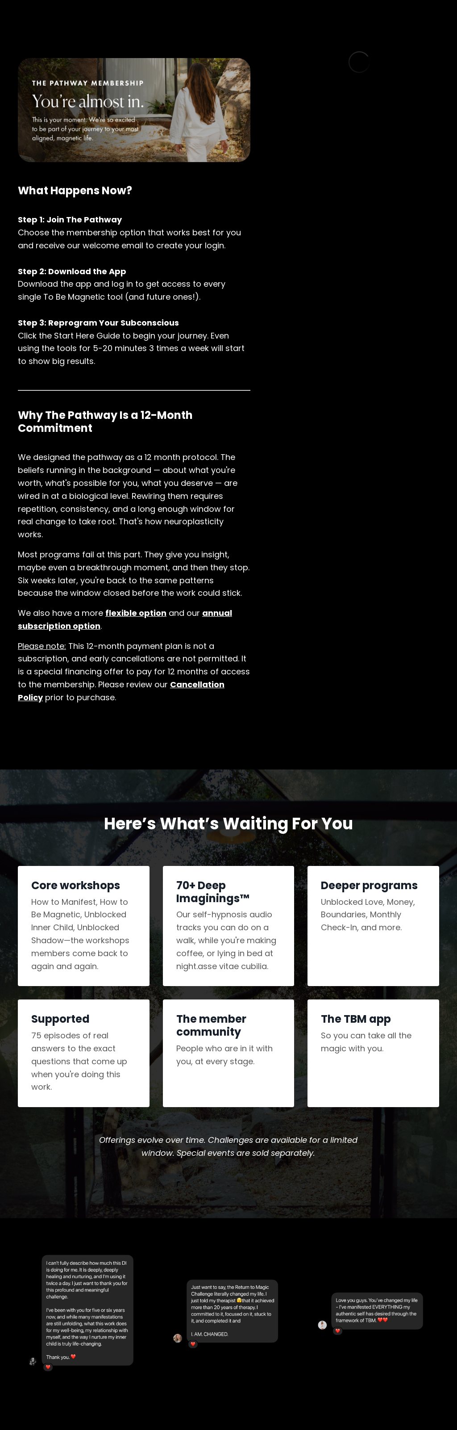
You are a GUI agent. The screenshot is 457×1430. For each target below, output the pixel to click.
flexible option (135, 613)
